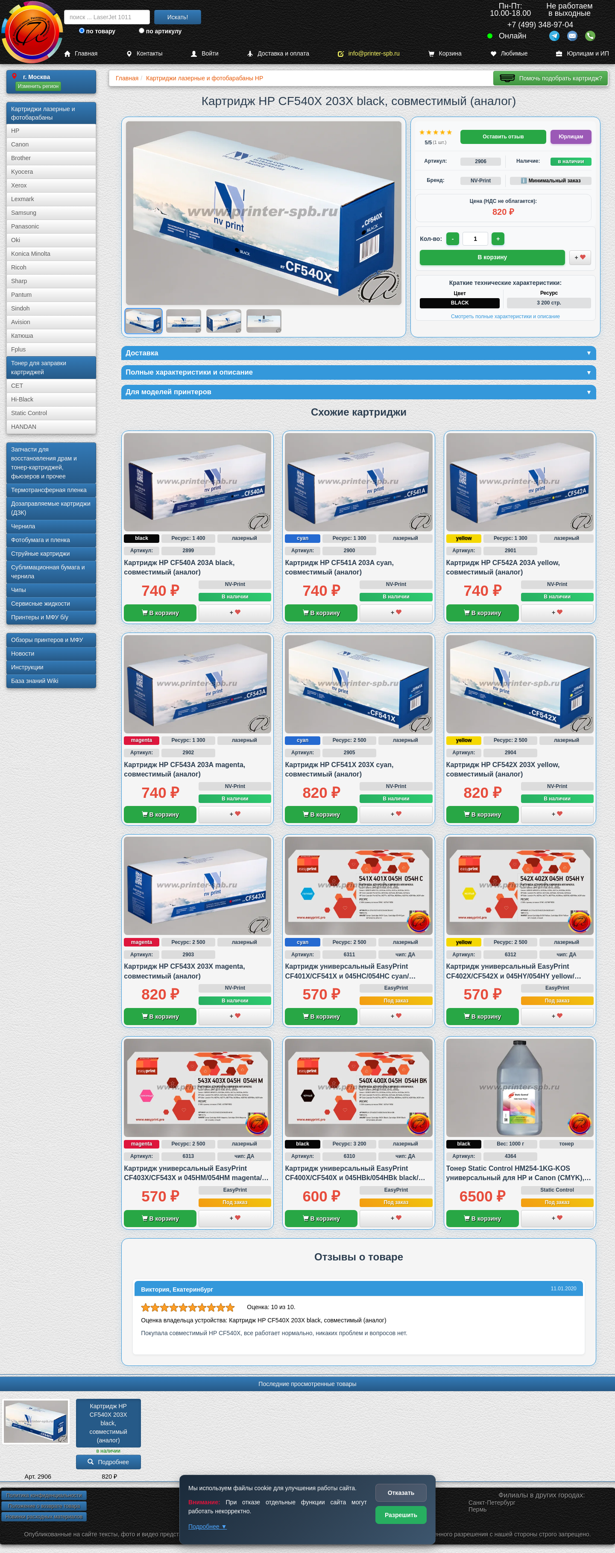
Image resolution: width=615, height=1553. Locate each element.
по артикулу (160, 31)
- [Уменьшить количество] (453, 238)
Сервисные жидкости (40, 603)
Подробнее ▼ (207, 1526)
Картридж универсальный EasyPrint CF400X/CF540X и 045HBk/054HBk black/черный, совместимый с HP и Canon (351, 1180)
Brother (21, 158)
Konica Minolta (30, 253)
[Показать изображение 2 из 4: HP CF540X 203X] (183, 321)
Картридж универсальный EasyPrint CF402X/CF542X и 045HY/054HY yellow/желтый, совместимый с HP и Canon (510, 978)
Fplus (18, 349)
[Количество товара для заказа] (476, 239)
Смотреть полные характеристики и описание (505, 316)
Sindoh (20, 308)
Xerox (19, 185)
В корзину (160, 615)
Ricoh (18, 267)
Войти (204, 54)
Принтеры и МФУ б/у (39, 617)
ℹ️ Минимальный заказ (550, 181)
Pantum (21, 294)
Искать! (177, 17)
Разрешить (401, 1515)
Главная (80, 54)
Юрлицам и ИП (582, 54)
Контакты (144, 54)
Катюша (22, 335)
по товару (97, 31)
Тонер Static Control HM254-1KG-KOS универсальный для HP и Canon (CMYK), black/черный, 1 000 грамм (515, 1180)
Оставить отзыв (503, 137)
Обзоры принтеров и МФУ (47, 639)
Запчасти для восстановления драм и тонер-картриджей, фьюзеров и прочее (44, 463)
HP (15, 130)
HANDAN (23, 426)
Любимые (509, 54)
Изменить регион (38, 86)
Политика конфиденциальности (44, 1498)
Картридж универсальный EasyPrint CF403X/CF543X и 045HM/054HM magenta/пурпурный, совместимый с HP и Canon (193, 1180)
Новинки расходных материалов (44, 1519)
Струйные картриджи (40, 553)
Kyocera (22, 171)
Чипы (18, 589)
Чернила (23, 526)
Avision (20, 322)
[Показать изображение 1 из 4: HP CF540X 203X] (143, 321)
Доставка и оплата (278, 54)
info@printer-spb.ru (369, 54)
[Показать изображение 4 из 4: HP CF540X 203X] (263, 321)
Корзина (445, 54)
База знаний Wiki (35, 680)
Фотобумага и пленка (40, 539)
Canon (20, 144)
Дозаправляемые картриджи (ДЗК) (51, 508)
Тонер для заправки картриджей (38, 367)
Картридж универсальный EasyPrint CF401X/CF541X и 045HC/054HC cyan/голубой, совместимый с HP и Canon (347, 978)
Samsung (23, 212)
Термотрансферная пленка (49, 489)
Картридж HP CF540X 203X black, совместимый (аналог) (109, 1425)
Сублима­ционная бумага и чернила (48, 572)
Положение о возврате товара (44, 1509)
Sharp (19, 281)
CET (17, 385)
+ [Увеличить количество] (499, 238)
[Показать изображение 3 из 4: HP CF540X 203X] (223, 321)
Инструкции (27, 667)
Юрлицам (571, 137)
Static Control (29, 413)
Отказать (401, 1492)
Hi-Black (22, 399)
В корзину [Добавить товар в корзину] (492, 257)
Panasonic (25, 226)
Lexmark (22, 199)
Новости (22, 653)
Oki (15, 240)
